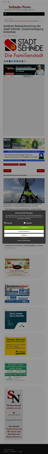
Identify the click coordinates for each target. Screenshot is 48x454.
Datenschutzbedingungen (23, 240)
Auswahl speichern (24, 231)
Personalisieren (24, 238)
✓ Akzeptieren (24, 227)
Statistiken (28, 223)
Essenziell (8, 223)
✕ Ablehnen (24, 235)
